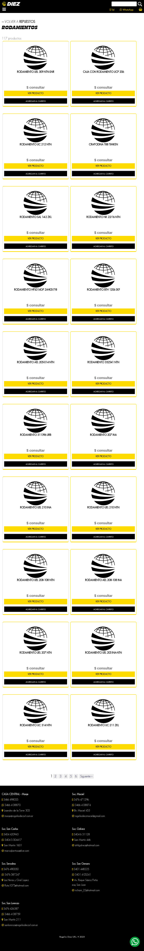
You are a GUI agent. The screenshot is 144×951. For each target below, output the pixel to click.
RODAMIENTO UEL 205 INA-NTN (103, 652)
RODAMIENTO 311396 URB (35, 434)
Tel (112, 9)
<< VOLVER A (18, 22)
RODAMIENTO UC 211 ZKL (103, 725)
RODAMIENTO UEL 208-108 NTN (35, 580)
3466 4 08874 (81, 805)
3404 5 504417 (12, 839)
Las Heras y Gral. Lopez (15, 880)
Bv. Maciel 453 (81, 810)
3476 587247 (11, 874)
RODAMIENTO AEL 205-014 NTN (35, 362)
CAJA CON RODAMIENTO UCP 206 (103, 71)
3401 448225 (80, 869)
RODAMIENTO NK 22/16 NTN (103, 217)
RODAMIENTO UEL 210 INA (35, 507)
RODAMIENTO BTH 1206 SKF (103, 289)
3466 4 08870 (11, 805)
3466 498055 (10, 799)
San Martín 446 (81, 839)
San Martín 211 (11, 919)
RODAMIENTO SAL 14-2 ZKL (36, 217)
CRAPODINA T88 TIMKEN (103, 144)
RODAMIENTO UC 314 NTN (35, 725)
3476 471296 (80, 799)
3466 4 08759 (11, 914)
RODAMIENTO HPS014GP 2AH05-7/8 (35, 289)
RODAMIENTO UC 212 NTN (35, 144)
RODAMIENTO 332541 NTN (103, 362)
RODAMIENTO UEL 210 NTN (103, 507)
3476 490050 (10, 869)
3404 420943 (10, 834)
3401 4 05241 (81, 874)
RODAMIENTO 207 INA (103, 434)
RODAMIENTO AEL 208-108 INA (103, 580)
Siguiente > (86, 776)
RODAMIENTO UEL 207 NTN (36, 652)
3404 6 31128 (81, 834)
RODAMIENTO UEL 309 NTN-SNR (35, 71)
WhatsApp (126, 9)
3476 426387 (10, 908)
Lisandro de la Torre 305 (16, 810)
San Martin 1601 (12, 845)
